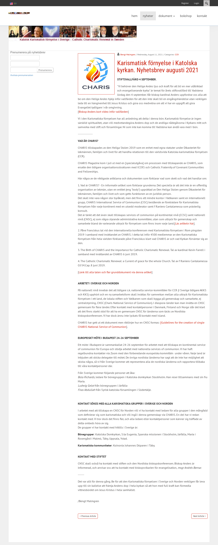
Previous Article (88, 516)
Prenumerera (45, 70)
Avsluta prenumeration (21, 75)
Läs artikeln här (184, 223)
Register (185, 3)
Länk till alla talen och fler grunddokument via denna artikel (115, 272)
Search (207, 3)
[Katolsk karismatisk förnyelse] (19, 13)
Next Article (198, 516)
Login (196, 3)
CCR (177, 54)
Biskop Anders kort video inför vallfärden (103, 111)
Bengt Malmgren (127, 54)
